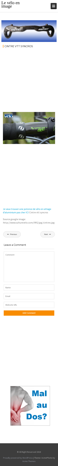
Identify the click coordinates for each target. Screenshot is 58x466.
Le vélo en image (10, 4)
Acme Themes (29, 461)
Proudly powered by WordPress (18, 457)
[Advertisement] (29, 81)
